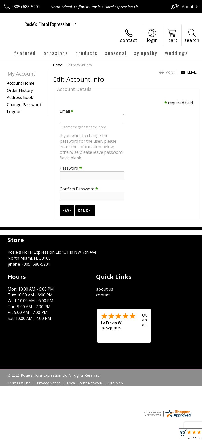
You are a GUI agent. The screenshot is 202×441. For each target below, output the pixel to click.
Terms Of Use (19, 383)
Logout (14, 111)
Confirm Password (79, 189)
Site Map (115, 383)
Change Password (24, 104)
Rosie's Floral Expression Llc (50, 24)
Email (189, 72)
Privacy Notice (48, 383)
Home (57, 65)
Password (71, 168)
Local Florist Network (84, 383)
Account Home (20, 83)
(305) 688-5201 (26, 6)
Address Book (20, 97)
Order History (20, 90)
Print (167, 72)
